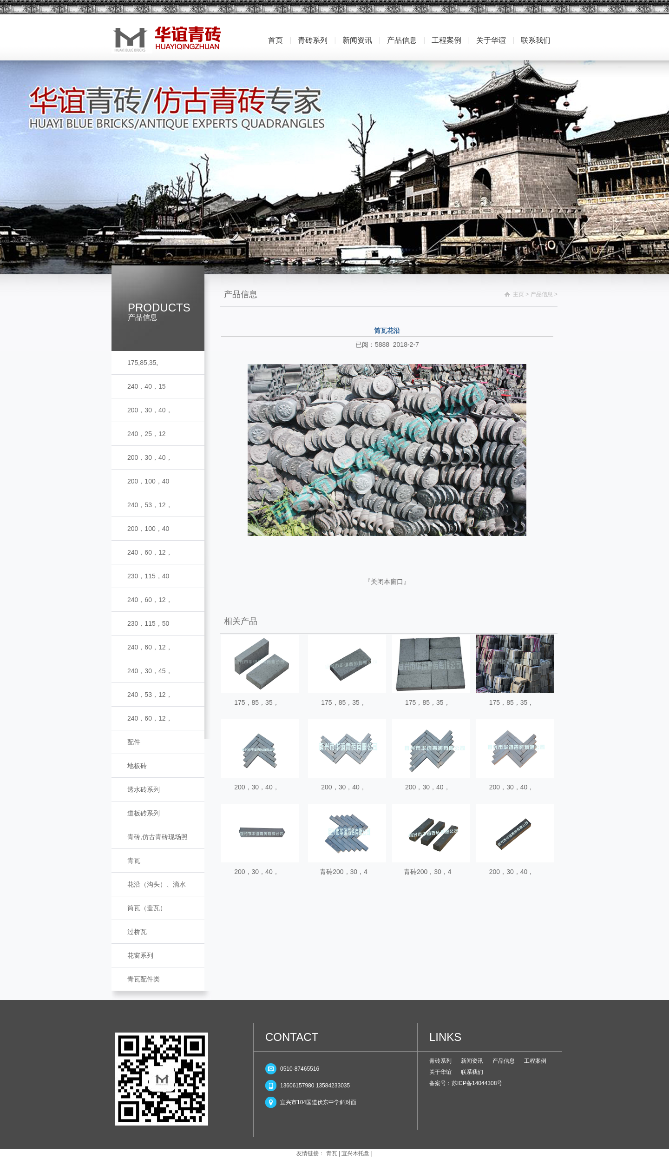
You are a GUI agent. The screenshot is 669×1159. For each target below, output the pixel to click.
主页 (518, 294)
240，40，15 (146, 386)
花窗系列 (140, 955)
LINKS (445, 1037)
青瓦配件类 (143, 979)
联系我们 (536, 40)
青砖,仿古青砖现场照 (157, 837)
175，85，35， (256, 702)
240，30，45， (149, 671)
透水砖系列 (143, 789)
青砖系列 (313, 40)
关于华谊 (491, 40)
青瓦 (133, 860)
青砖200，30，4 (343, 871)
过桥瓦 (137, 931)
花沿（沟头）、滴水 (156, 884)
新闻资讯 (357, 40)
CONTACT (291, 1037)
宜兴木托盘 (355, 1153)
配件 (133, 742)
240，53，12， (149, 505)
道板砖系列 (143, 813)
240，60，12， (149, 552)
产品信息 (402, 40)
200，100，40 (148, 481)
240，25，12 (146, 433)
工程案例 (446, 40)
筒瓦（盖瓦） (146, 908)
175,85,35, (142, 362)
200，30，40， (149, 410)
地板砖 (137, 765)
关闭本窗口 (387, 581)
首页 (275, 40)
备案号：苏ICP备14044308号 (465, 1083)
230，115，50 (148, 623)
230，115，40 (148, 576)
